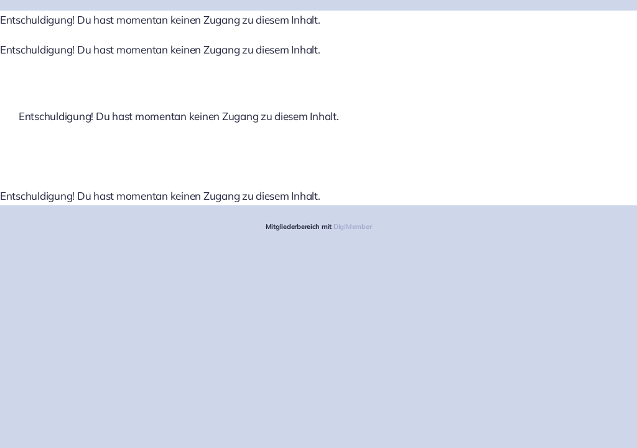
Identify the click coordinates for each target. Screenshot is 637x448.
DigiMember (352, 226)
